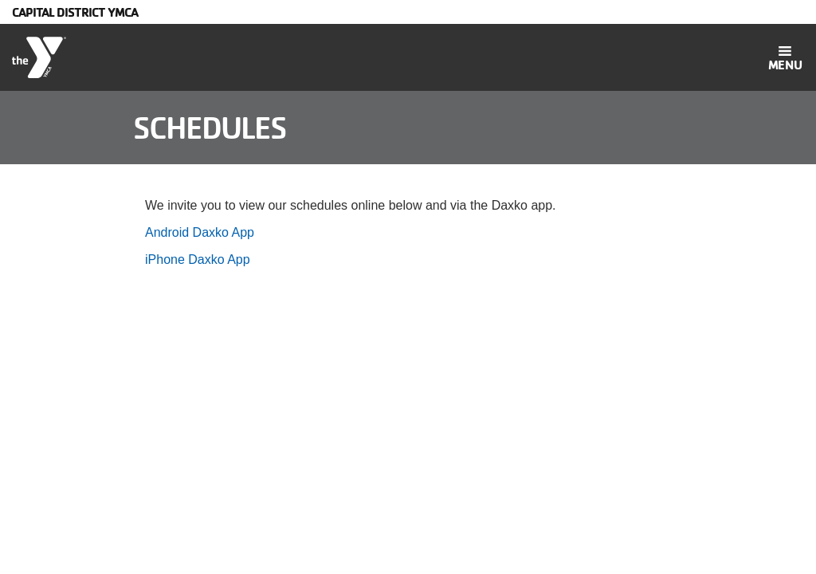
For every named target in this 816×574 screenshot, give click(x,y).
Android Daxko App (199, 232)
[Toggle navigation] (785, 57)
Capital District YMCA (75, 12)
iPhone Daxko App (197, 259)
